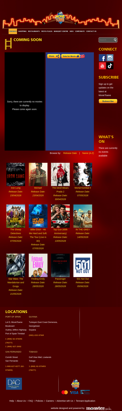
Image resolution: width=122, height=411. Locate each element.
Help (11, 401)
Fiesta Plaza (46, 31)
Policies (39, 401)
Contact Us (91, 31)
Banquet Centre (61, 31)
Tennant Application (85, 401)
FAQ (30, 401)
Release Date (70, 153)
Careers (50, 401)
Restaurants (34, 31)
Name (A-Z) (88, 153)
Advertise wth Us (65, 401)
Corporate (80, 31)
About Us (21, 401)
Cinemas (13, 31)
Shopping (22, 31)
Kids (72, 31)
